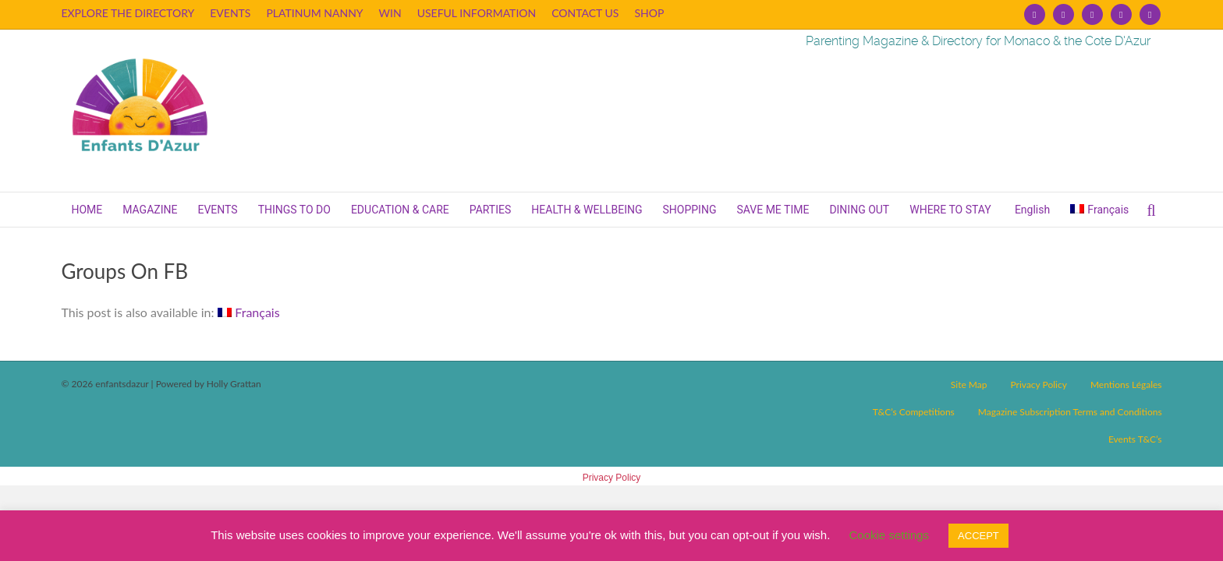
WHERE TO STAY (950, 209)
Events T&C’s (1135, 439)
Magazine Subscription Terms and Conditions (1070, 412)
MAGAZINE (149, 209)
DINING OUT (859, 209)
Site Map (969, 384)
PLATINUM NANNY (314, 12)
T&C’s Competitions (914, 412)
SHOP (649, 12)
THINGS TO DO (294, 209)
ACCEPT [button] (978, 536)
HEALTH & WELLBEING (586, 209)
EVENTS (230, 12)
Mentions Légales (1126, 384)
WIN (390, 12)
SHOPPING (690, 209)
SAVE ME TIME (772, 209)
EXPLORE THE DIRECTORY (127, 12)
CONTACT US (585, 12)
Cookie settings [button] (889, 535)
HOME (86, 209)
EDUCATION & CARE (400, 209)
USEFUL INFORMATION (477, 12)
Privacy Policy (1038, 384)
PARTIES (491, 209)
